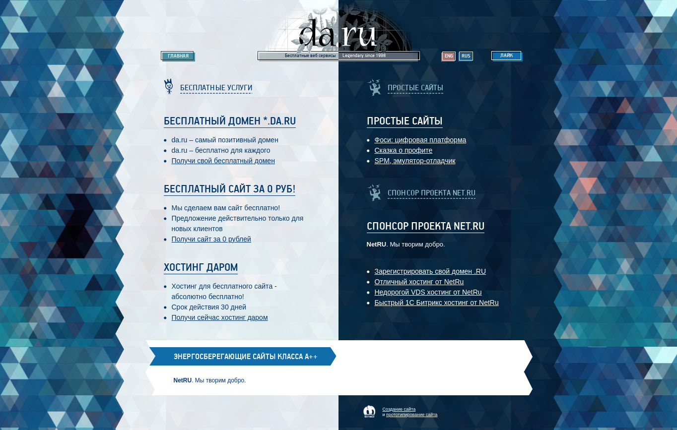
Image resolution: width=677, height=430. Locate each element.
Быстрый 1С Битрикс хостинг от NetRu (437, 303)
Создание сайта (399, 409)
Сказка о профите (404, 150)
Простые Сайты (405, 121)
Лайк (506, 56)
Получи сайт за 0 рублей (211, 239)
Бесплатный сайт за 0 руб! (229, 189)
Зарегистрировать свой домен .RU (430, 271)
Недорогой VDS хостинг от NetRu (428, 292)
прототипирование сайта (411, 414)
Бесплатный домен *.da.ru (230, 121)
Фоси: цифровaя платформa (421, 140)
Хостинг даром (201, 268)
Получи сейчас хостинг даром (220, 317)
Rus (466, 56)
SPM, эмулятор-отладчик (415, 161)
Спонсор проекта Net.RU (425, 227)
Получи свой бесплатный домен (223, 161)
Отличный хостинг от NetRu (419, 282)
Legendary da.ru (339, 30)
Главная (178, 56)
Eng (449, 56)
